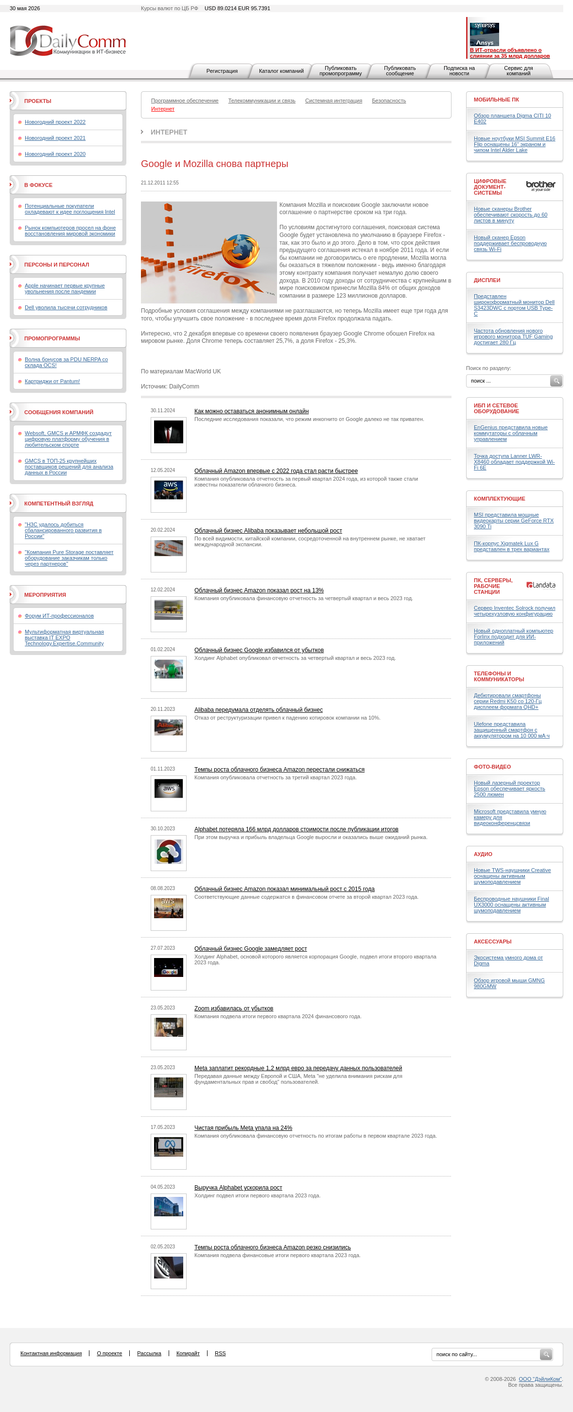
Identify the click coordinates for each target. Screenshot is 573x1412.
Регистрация (222, 71)
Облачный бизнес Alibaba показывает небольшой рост (268, 530)
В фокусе (38, 185)
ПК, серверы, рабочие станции (493, 586)
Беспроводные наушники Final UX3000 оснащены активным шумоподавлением (511, 904)
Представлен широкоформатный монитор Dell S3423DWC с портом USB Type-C (514, 305)
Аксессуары (493, 941)
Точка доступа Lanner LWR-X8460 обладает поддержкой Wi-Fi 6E (514, 462)
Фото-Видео (492, 767)
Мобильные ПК (496, 99)
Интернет (169, 132)
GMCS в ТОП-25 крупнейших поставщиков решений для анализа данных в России (69, 466)
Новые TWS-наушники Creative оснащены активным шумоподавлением (512, 876)
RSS (220, 1353)
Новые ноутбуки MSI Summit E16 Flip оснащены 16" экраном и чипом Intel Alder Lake (515, 144)
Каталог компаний (281, 71)
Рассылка (149, 1353)
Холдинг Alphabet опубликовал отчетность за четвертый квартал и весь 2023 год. (295, 658)
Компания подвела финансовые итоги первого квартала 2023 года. (277, 1255)
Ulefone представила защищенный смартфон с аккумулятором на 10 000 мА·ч (512, 730)
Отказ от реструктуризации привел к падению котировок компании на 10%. (287, 718)
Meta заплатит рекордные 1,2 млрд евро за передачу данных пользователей (298, 1068)
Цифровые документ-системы (490, 187)
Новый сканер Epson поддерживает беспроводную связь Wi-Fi (510, 243)
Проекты (37, 101)
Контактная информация (51, 1353)
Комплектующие (499, 499)
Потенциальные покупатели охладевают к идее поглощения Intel (70, 209)
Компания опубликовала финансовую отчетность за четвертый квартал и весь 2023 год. (303, 598)
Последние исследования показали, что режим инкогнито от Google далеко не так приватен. (309, 419)
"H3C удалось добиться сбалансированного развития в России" (63, 530)
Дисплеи (487, 280)
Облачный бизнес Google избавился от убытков (259, 650)
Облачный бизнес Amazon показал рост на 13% (259, 590)
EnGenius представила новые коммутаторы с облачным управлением (511, 433)
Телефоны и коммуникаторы (499, 676)
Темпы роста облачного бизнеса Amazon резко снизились (272, 1247)
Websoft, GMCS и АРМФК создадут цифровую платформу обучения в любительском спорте (68, 439)
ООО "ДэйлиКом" (540, 1379)
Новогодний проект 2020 (55, 154)
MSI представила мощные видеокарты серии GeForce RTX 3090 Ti (514, 520)
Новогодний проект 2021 (55, 138)
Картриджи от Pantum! (52, 381)
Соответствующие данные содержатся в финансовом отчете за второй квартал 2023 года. (306, 897)
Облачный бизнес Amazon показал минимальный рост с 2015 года (284, 889)
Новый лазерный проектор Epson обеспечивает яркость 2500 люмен (509, 788)
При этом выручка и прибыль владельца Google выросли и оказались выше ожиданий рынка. (311, 837)
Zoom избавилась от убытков (234, 1008)
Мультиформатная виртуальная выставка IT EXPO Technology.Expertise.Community (64, 637)
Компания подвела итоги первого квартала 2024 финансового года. (278, 1016)
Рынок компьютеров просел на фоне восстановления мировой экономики (70, 230)
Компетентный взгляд (58, 503)
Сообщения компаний (58, 412)
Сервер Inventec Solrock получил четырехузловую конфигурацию (515, 611)
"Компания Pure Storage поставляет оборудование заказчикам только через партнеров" (69, 558)
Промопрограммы (52, 338)
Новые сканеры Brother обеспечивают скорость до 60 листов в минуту (510, 214)
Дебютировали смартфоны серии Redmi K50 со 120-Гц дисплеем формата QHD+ (508, 701)
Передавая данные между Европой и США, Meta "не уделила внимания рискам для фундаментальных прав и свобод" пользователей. (298, 1079)
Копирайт (188, 1353)
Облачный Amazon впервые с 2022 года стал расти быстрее (276, 471)
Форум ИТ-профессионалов (59, 616)
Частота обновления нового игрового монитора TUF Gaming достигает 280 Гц (513, 336)
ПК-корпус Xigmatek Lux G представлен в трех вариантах (511, 546)
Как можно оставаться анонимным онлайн (251, 411)
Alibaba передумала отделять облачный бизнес (258, 709)
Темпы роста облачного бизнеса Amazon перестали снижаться (279, 769)
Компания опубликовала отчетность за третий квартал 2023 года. (275, 777)
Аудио (483, 854)
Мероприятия (45, 595)
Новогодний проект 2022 (55, 122)
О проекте (109, 1353)
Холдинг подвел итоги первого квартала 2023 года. (257, 1195)
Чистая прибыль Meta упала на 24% (243, 1128)
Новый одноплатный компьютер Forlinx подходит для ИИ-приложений (513, 636)
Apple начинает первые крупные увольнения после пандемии (65, 288)
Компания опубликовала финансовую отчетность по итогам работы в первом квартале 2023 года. (315, 1136)
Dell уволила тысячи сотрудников (66, 307)
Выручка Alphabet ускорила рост (238, 1187)
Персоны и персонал (56, 265)
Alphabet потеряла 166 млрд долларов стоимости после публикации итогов (296, 829)
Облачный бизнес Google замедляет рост (250, 948)
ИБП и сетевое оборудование (496, 408)
